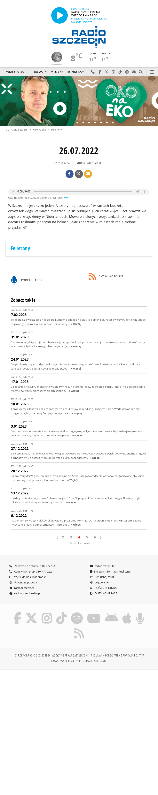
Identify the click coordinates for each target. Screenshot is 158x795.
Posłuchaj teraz (102, 577)
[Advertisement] (41, 702)
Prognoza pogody (23, 582)
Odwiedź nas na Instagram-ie (113, 72)
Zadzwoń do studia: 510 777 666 (32, 566)
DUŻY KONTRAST (103, 593)
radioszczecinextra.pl (25, 593)
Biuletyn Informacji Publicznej (110, 571)
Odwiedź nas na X (106, 72)
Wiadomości (16, 72)
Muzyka (57, 72)
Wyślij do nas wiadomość (133, 72)
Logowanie (99, 582)
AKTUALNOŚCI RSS (106, 277)
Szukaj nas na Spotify (127, 72)
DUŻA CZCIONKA (103, 588)
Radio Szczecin (17, 129)
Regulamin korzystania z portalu (112, 655)
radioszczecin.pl (21, 588)
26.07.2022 (78, 151)
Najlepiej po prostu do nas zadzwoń (93, 72)
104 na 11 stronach (79, 543)
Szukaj (140, 72)
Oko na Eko (39, 129)
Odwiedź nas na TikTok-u (120, 72)
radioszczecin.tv (102, 566)
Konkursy (75, 72)
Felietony (56, 129)
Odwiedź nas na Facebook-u (99, 72)
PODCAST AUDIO (27, 280)
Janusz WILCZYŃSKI (89, 163)
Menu (152, 72)
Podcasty (38, 72)
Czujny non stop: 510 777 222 (30, 571)
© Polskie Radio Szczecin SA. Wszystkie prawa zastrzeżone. (51, 655)
